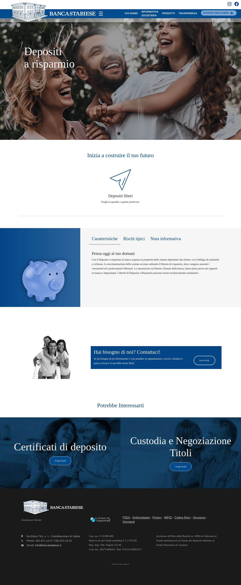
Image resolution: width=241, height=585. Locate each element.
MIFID (168, 517)
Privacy (157, 517)
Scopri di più (60, 461)
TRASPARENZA (188, 13)
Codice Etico (182, 517)
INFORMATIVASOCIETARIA (150, 13)
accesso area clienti (218, 13)
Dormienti (129, 521)
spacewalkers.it (124, 564)
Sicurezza (199, 517)
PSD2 (126, 517)
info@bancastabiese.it (48, 545)
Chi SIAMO (131, 13)
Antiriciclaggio (141, 517)
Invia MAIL (204, 360)
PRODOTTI (168, 13)
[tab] (104, 240)
